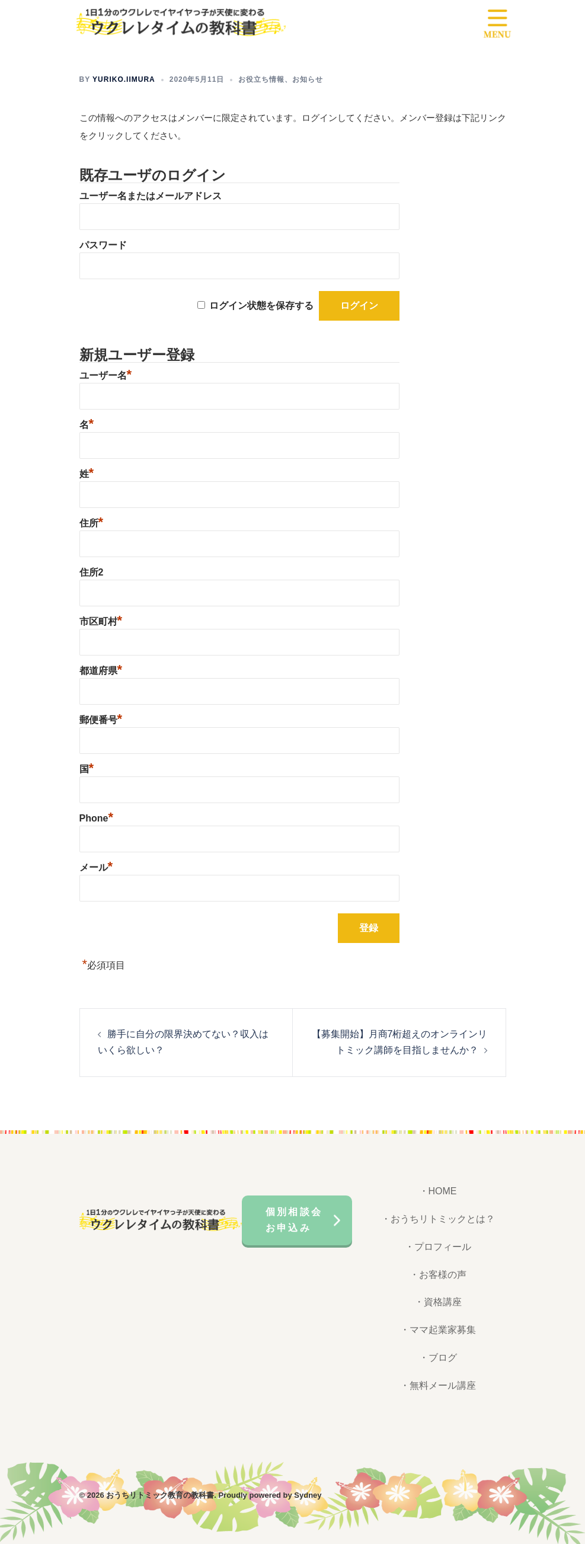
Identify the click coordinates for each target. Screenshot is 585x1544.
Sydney (307, 1495)
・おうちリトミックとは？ (438, 1219)
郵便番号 (101, 720)
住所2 (91, 572)
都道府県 (101, 671)
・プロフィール (438, 1247)
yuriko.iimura (123, 79)
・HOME (438, 1191)
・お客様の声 (438, 1275)
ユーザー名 (105, 375)
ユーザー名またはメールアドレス (150, 196)
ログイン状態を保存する (261, 306)
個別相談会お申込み (294, 1220)
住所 (91, 523)
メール (96, 867)
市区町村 (101, 621)
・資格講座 (438, 1302)
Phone (96, 818)
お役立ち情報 (261, 79)
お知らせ (307, 79)
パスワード (103, 245)
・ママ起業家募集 (438, 1330)
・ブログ (438, 1358)
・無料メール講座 (438, 1385)
